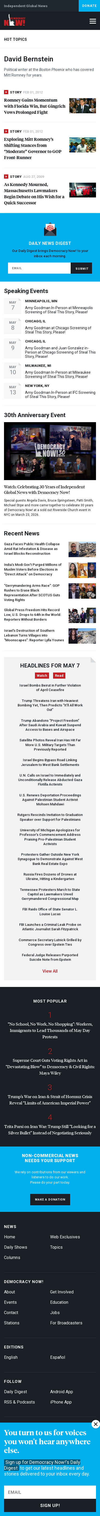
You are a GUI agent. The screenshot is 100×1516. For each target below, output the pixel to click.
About (9, 1291)
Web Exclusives (65, 1236)
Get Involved (62, 1291)
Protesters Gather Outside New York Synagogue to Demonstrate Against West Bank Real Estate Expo (50, 859)
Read (59, 676)
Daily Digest (15, 1391)
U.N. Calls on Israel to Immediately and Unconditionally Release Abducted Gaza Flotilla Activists (50, 780)
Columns (12, 1257)
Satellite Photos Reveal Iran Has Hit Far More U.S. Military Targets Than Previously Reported (50, 744)
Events (10, 1302)
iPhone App (61, 1402)
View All (50, 971)
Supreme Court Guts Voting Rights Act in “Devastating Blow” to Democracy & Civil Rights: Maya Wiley (50, 1066)
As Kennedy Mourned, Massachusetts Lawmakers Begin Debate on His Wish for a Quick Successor (34, 193)
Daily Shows (15, 1247)
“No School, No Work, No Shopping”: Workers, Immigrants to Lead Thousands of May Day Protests (50, 1030)
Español (57, 1357)
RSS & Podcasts (19, 1402)
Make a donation (50, 1199)
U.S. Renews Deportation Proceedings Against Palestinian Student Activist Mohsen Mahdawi (50, 799)
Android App (61, 1391)
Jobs (55, 1312)
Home (9, 1236)
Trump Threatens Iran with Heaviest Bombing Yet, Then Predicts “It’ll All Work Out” (50, 705)
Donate (89, 6)
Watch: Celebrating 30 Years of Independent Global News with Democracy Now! (44, 489)
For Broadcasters (66, 1322)
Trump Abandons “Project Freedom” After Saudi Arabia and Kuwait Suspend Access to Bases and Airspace (50, 725)
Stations (11, 1322)
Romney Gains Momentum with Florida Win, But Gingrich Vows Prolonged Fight (34, 106)
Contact (11, 1312)
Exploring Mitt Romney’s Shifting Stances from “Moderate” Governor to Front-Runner (32, 148)
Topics (56, 1247)
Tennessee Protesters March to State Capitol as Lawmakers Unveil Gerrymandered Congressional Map (50, 894)
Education (59, 1302)
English (11, 1357)
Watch (42, 676)
